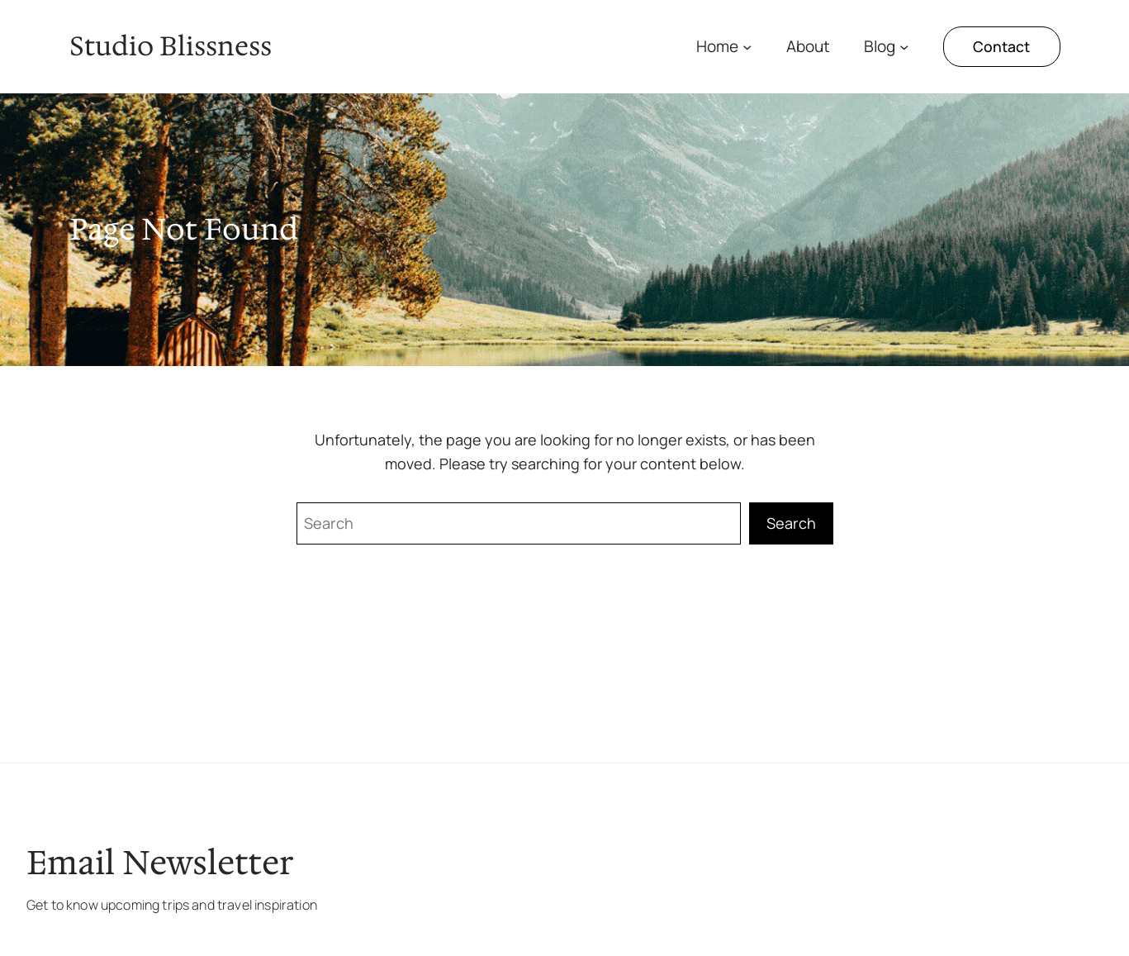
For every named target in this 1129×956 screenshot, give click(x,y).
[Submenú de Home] (747, 46)
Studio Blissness (170, 46)
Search (791, 523)
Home (717, 46)
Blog (879, 46)
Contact (1001, 46)
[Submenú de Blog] (903, 46)
